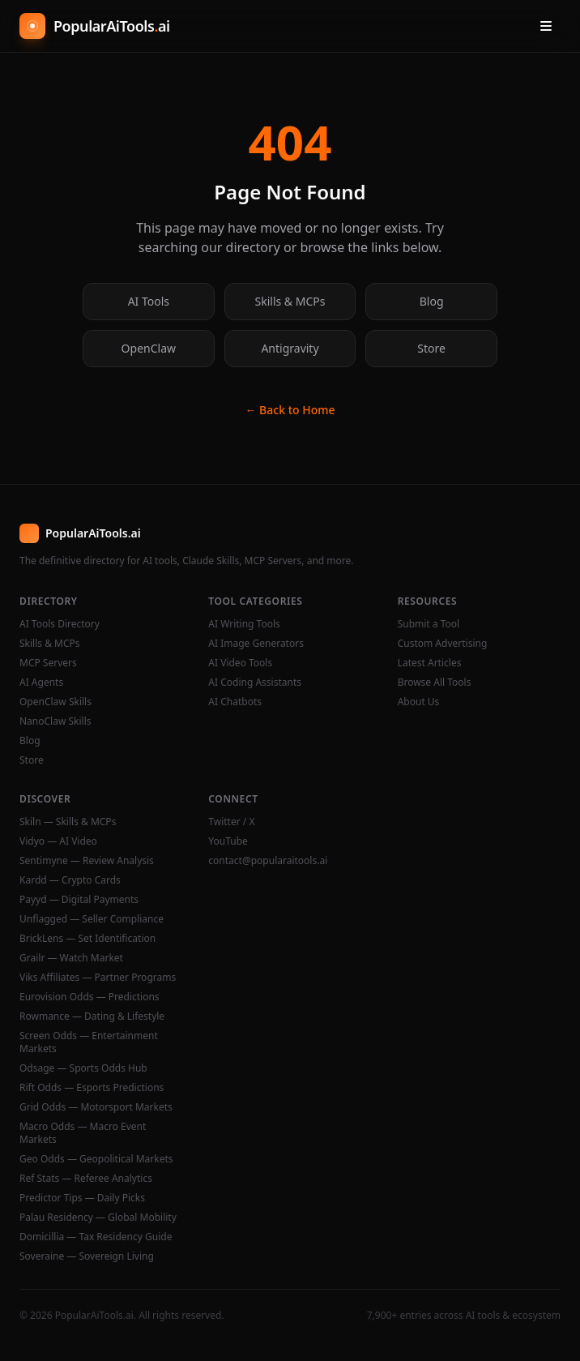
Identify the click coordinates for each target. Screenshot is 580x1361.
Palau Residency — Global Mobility (98, 1217)
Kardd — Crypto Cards (70, 880)
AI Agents (41, 682)
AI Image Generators (256, 643)
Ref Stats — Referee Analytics (85, 1178)
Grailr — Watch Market (71, 958)
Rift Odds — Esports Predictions (91, 1087)
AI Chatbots (235, 701)
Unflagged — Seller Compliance (91, 919)
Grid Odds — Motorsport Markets (96, 1107)
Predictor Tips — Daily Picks (82, 1198)
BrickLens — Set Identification (87, 938)
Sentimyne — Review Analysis (86, 860)
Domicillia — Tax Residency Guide (95, 1236)
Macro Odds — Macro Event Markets (82, 1133)
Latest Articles (430, 663)
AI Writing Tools (244, 624)
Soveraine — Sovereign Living (86, 1256)
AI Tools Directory (59, 624)
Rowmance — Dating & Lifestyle (91, 1016)
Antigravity (289, 348)
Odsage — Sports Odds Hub (83, 1068)
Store (431, 348)
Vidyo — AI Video (58, 841)
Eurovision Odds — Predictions (89, 997)
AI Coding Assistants (254, 682)
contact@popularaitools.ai (267, 860)
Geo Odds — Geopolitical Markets (96, 1159)
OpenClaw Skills (55, 701)
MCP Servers (48, 663)
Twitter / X (231, 821)
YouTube (228, 841)
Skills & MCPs (290, 301)
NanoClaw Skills (55, 721)
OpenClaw (149, 348)
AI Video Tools (240, 663)
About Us (419, 701)
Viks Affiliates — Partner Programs (97, 977)
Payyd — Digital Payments (79, 899)
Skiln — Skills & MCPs (67, 821)
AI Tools (148, 301)
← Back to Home (290, 409)
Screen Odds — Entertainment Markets (88, 1042)
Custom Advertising (443, 643)
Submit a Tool (428, 624)
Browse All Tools (434, 682)
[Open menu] (546, 26)
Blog (432, 301)
